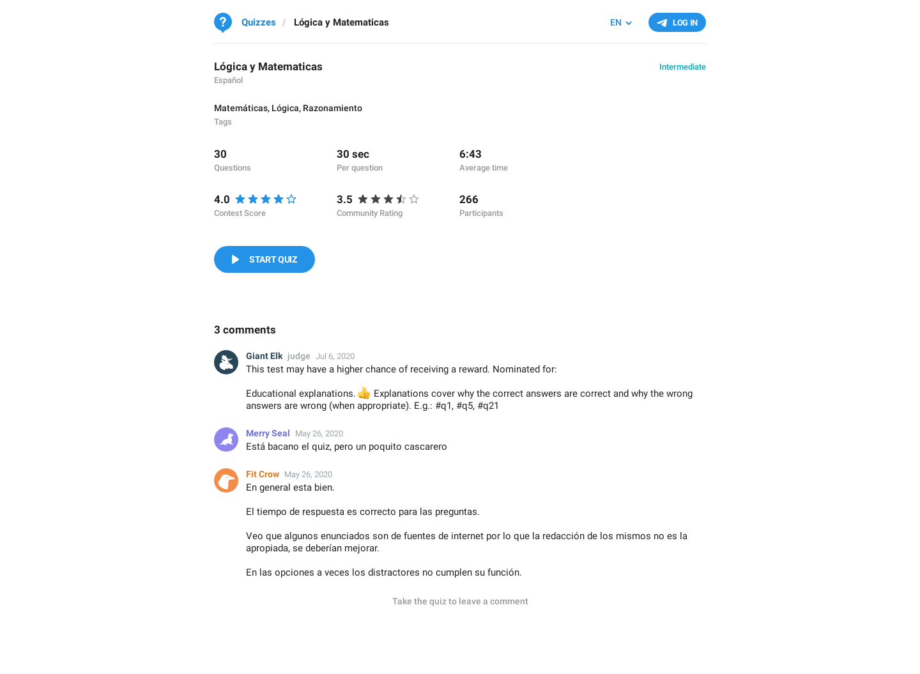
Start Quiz (273, 259)
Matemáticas (241, 108)
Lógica (285, 108)
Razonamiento (332, 108)
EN (616, 22)
